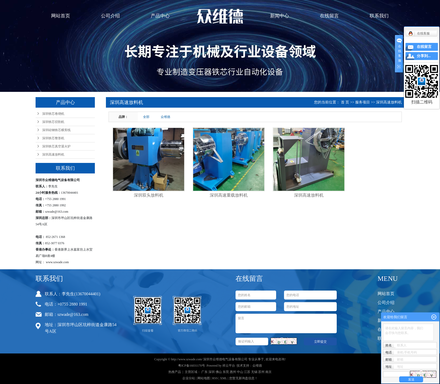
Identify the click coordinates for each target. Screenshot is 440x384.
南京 (268, 372)
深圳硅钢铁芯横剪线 (56, 130)
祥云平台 (228, 365)
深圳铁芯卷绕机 (53, 114)
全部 (146, 117)
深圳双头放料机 (148, 195)
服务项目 (362, 102)
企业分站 (188, 378)
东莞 (226, 372)
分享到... (424, 56)
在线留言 (329, 15)
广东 (204, 372)
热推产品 (174, 372)
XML (223, 378)
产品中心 (160, 15)
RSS (215, 378)
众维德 (165, 117)
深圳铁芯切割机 (53, 122)
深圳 (211, 372)
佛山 (219, 372)
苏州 (261, 372)
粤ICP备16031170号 (191, 365)
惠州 (233, 372)
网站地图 (203, 378)
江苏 (247, 372)
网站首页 (60, 15)
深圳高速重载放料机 (229, 195)
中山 (240, 372)
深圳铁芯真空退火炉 (56, 146)
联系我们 (379, 15)
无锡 (254, 372)
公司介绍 (110, 15)
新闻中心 (279, 15)
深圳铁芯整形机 (53, 138)
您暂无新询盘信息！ (243, 378)
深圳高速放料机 (53, 154)
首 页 (345, 102)
